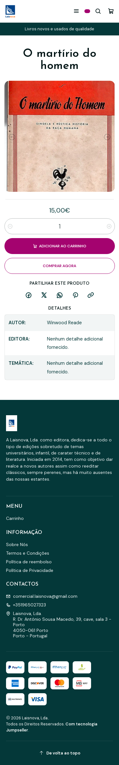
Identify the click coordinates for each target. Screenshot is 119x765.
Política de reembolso (29, 562)
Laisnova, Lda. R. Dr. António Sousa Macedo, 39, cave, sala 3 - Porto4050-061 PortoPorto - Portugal (58, 625)
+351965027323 (26, 605)
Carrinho (15, 518)
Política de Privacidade (29, 570)
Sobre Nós (17, 544)
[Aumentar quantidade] (109, 226)
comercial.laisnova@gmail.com (41, 596)
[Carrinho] (111, 11)
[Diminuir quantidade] (10, 226)
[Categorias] (87, 11)
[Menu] (76, 11)
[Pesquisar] (98, 11)
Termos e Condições (27, 553)
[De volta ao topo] (59, 753)
